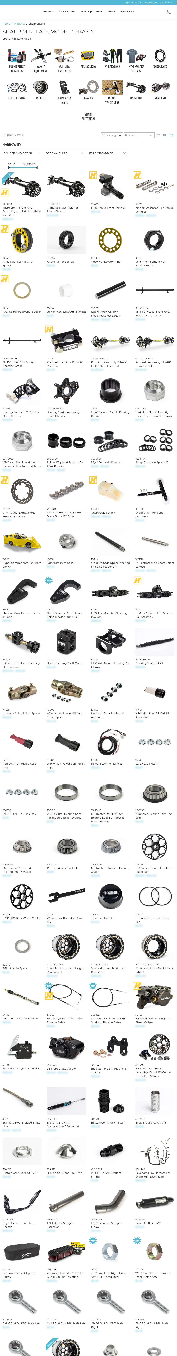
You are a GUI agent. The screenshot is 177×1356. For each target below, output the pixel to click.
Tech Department (91, 11)
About (111, 11)
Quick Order (166, 2)
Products (48, 11)
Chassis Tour (67, 11)
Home (7, 23)
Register (138, 2)
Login (127, 2)
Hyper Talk (127, 11)
